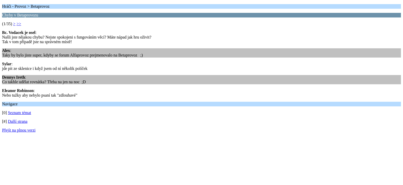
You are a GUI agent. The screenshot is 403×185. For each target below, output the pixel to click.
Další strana (18, 121)
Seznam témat (19, 112)
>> (18, 24)
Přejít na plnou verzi (18, 130)
